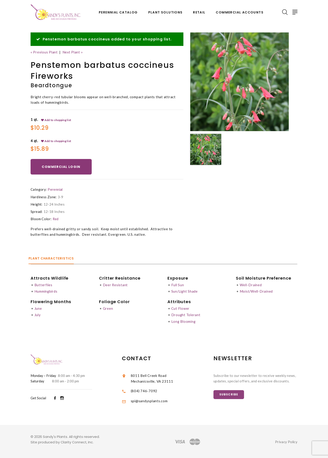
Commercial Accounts (239, 12)
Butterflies (43, 285)
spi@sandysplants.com (154, 400)
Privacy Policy (285, 441)
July (37, 314)
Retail (199, 12)
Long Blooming (184, 321)
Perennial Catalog (118, 12)
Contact (142, 358)
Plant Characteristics (54, 259)
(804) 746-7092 (149, 390)
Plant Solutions (165, 12)
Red (56, 219)
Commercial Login (61, 166)
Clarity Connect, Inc (77, 441)
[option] (239, 81)
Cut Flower (180, 308)
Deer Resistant (115, 285)
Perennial (55, 190)
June (38, 308)
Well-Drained (251, 285)
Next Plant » (73, 52)
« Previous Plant (44, 52)
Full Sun (178, 285)
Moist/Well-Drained (257, 291)
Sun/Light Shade (184, 291)
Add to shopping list (56, 120)
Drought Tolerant (186, 314)
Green (108, 308)
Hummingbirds (46, 291)
